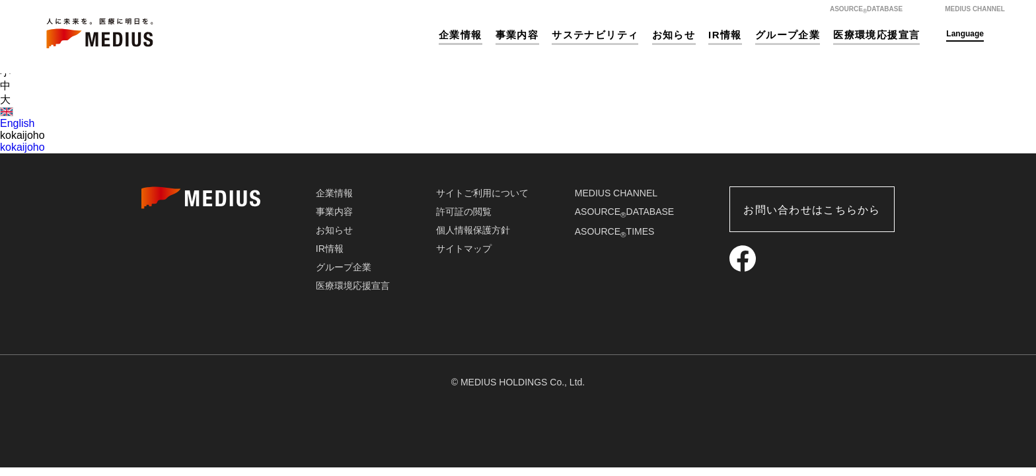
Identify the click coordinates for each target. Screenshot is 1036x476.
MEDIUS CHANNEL (616, 193)
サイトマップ (464, 248)
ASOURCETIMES (615, 231)
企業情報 (460, 34)
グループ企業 (787, 34)
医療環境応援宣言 (876, 34)
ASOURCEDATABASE (624, 211)
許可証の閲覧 (464, 211)
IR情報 (725, 34)
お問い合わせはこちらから (811, 210)
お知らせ (674, 34)
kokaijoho (22, 147)
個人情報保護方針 (473, 230)
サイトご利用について (482, 193)
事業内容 (517, 34)
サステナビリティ (595, 34)
